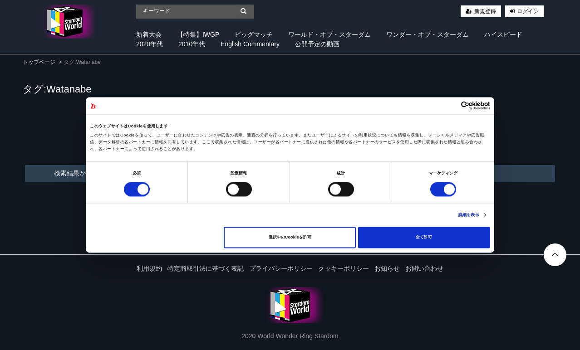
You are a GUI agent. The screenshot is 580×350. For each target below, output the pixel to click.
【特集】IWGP (198, 34)
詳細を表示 (468, 215)
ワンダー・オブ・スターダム (427, 34)
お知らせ (387, 268)
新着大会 (149, 34)
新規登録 (485, 11)
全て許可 (424, 237)
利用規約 (149, 268)
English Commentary (250, 44)
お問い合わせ (424, 268)
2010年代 (191, 44)
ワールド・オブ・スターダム (329, 34)
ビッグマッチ (254, 34)
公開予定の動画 (317, 44)
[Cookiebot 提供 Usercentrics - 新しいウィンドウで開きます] (450, 106)
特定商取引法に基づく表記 (205, 268)
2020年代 (149, 44)
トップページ (39, 62)
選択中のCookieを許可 (290, 237)
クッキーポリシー (343, 268)
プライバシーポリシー (281, 268)
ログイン (528, 11)
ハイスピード (503, 34)
